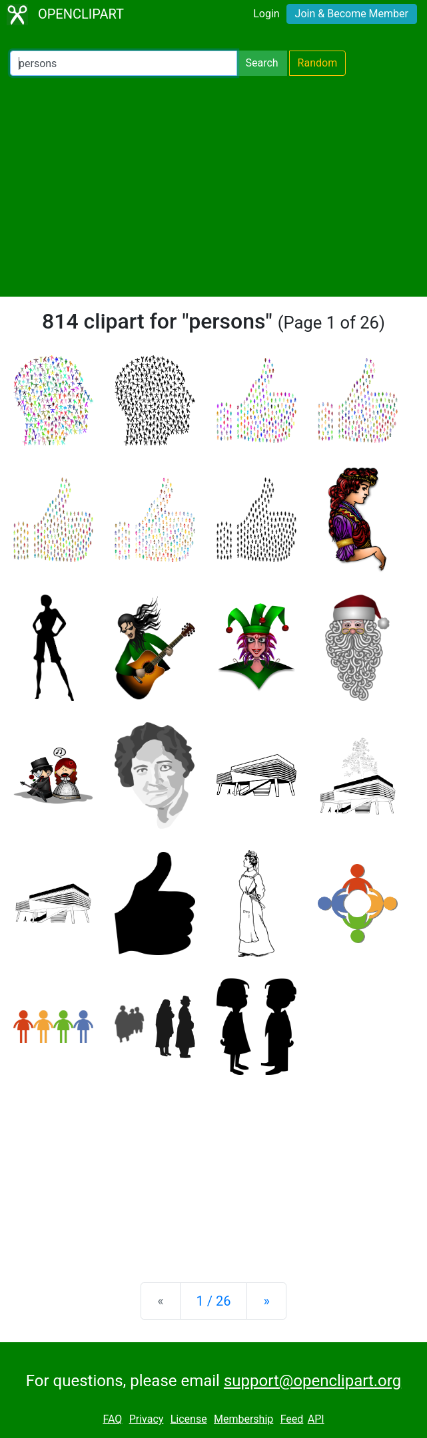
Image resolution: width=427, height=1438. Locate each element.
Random (318, 63)
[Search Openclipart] (123, 63)
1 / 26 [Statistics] (214, 1301)
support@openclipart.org (312, 1380)
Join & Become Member (351, 13)
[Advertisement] (213, 186)
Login (266, 13)
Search (261, 63)
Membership (243, 1419)
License (189, 1419)
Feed (292, 1419)
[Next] (266, 1301)
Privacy (146, 1419)
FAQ (112, 1419)
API (316, 1419)
